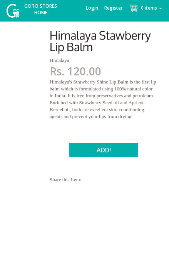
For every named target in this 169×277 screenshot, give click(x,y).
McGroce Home (15, 12)
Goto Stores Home (40, 9)
